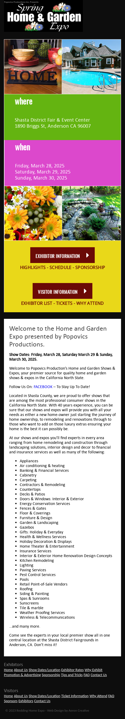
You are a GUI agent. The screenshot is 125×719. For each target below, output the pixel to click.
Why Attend (98, 696)
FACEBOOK (43, 386)
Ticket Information (75, 696)
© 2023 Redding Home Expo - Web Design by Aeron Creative (47, 710)
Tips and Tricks (72, 675)
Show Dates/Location (44, 670)
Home (8, 670)
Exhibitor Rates (72, 670)
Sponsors (11, 701)
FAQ (87, 675)
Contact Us (99, 675)
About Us (21, 670)
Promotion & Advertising (22, 675)
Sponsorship (51, 675)
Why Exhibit (94, 670)
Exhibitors (25, 701)
